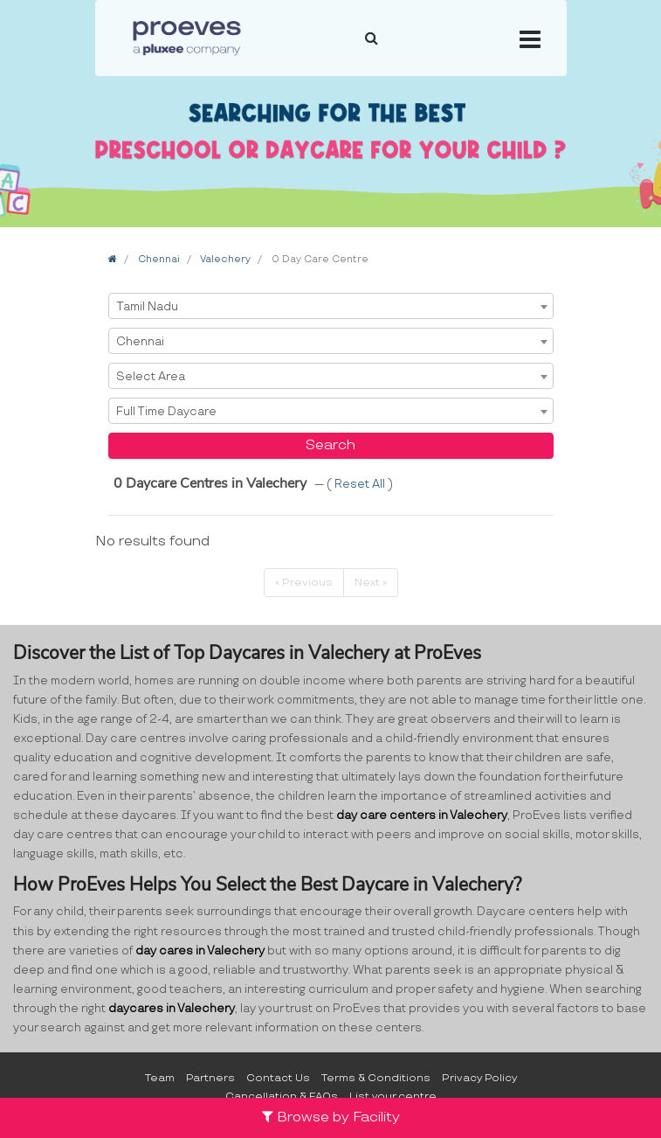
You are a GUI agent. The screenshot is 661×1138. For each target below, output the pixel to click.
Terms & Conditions (375, 1078)
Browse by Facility (331, 1117)
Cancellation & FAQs (281, 1096)
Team (160, 1078)
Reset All (361, 484)
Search (330, 445)
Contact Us (278, 1078)
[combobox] (331, 306)
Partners (210, 1078)
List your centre (393, 1096)
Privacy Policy (479, 1078)
